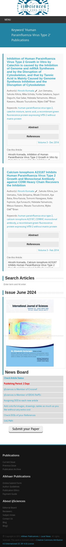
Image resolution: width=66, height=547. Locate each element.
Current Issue (9, 462)
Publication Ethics (11, 490)
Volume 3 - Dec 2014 (48, 142)
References (33, 136)
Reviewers (7, 512)
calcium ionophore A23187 (20, 219)
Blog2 (5, 526)
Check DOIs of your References (20, 415)
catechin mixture (15, 112)
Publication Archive (12, 469)
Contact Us (8, 519)
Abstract (33, 127)
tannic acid (30, 112)
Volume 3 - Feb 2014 (48, 250)
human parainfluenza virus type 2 (35, 108)
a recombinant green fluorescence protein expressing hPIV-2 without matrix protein (33, 115)
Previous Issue (9, 466)
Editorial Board (10, 508)
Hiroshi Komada (26, 91)
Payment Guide (10, 494)
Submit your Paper (25, 429)
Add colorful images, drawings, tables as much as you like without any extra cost (31, 408)
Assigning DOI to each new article (21, 401)
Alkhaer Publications (30, 537)
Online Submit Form (12, 483)
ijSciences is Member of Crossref (20, 389)
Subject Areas (9, 515)
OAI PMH (8, 421)
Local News (46, 537)
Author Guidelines (11, 487)
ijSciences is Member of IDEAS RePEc (22, 395)
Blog (5, 523)
